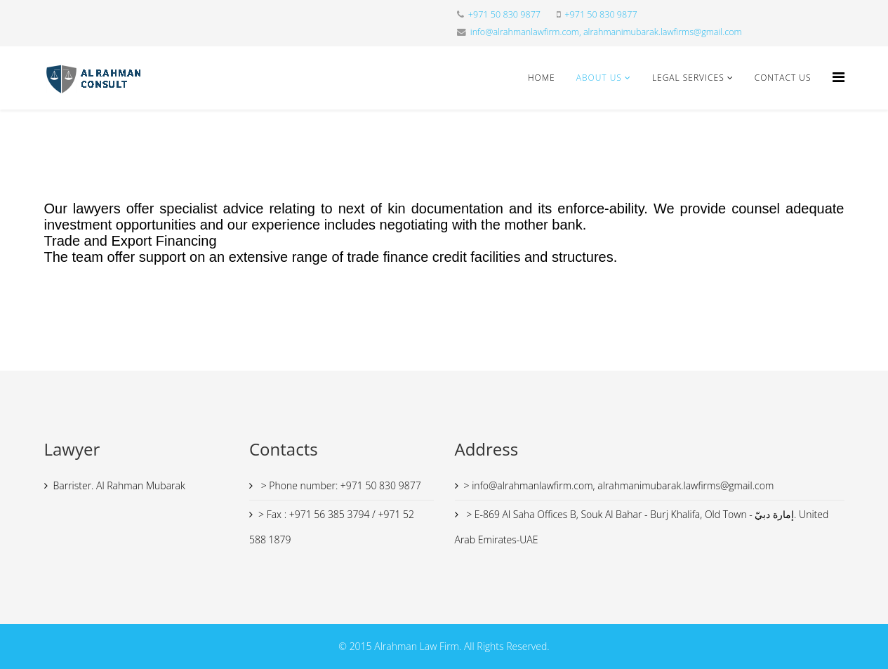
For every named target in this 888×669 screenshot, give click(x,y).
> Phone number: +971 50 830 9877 (339, 485)
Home (541, 78)
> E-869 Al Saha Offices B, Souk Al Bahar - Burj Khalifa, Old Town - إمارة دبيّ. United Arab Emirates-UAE (642, 527)
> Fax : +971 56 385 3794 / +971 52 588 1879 (331, 527)
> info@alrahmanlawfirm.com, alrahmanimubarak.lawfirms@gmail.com (619, 485)
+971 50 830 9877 (504, 14)
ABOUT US (599, 78)
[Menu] (838, 76)
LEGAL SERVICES (688, 78)
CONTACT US (783, 78)
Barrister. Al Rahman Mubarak (119, 485)
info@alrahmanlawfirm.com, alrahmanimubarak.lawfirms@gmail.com (606, 32)
